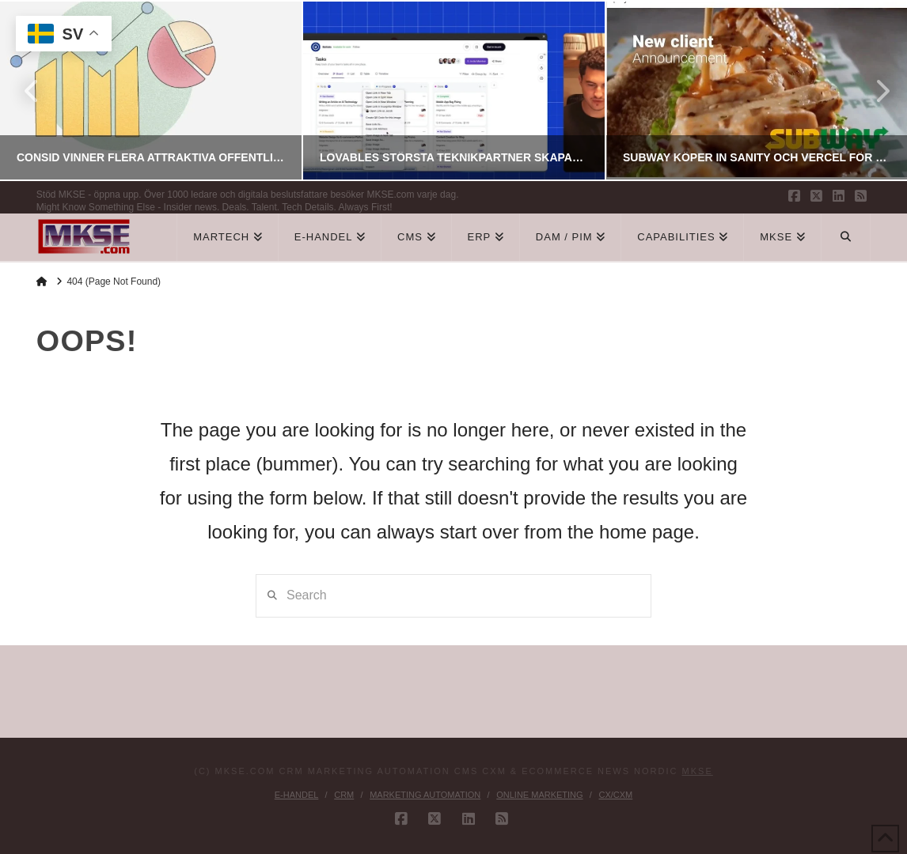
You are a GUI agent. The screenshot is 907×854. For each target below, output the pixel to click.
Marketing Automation (425, 794)
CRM (344, 794)
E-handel (297, 794)
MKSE (697, 771)
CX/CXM (615, 794)
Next (874, 90)
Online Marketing (539, 794)
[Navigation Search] (846, 237)
